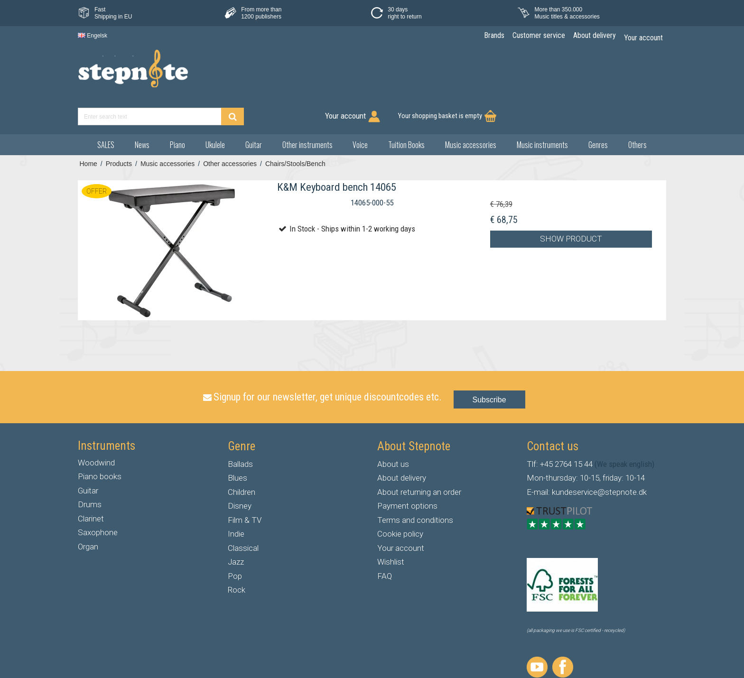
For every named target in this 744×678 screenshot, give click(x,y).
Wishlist (390, 526)
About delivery (401, 442)
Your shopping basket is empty (610, 73)
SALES (105, 109)
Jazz (236, 526)
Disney (239, 470)
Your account (400, 513)
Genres (598, 109)
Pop (235, 541)
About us (393, 429)
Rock (236, 554)
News (142, 109)
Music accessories (470, 109)
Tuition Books (406, 109)
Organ (88, 511)
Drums (90, 469)
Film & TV (244, 485)
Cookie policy (400, 498)
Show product (571, 203)
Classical (243, 513)
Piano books (99, 441)
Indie (236, 498)
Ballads (240, 429)
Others (637, 109)
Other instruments (307, 109)
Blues (237, 442)
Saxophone (98, 497)
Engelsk (92, 35)
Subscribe (489, 365)
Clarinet (91, 483)
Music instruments (542, 109)
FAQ (384, 541)
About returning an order (419, 457)
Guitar (253, 109)
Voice (360, 109)
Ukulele (215, 109)
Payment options (407, 470)
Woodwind (96, 427)
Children (241, 457)
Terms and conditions (415, 485)
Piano (177, 109)
